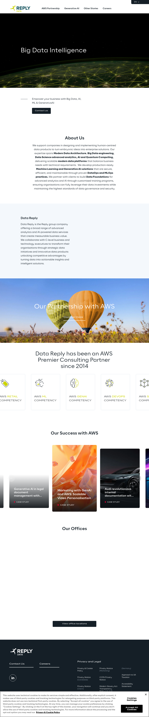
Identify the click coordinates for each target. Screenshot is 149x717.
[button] (41, 111)
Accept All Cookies (132, 709)
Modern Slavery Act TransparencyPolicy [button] (108, 688)
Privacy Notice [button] (84, 678)
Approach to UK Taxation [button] (129, 676)
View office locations (74, 624)
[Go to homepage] (23, 8)
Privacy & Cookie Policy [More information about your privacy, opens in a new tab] (48, 712)
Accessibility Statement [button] (127, 685)
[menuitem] (51, 8)
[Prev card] (11, 478)
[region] (74, 704)
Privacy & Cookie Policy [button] (85, 670)
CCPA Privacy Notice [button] (106, 678)
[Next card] (137, 478)
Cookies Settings (132, 699)
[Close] (146, 694)
